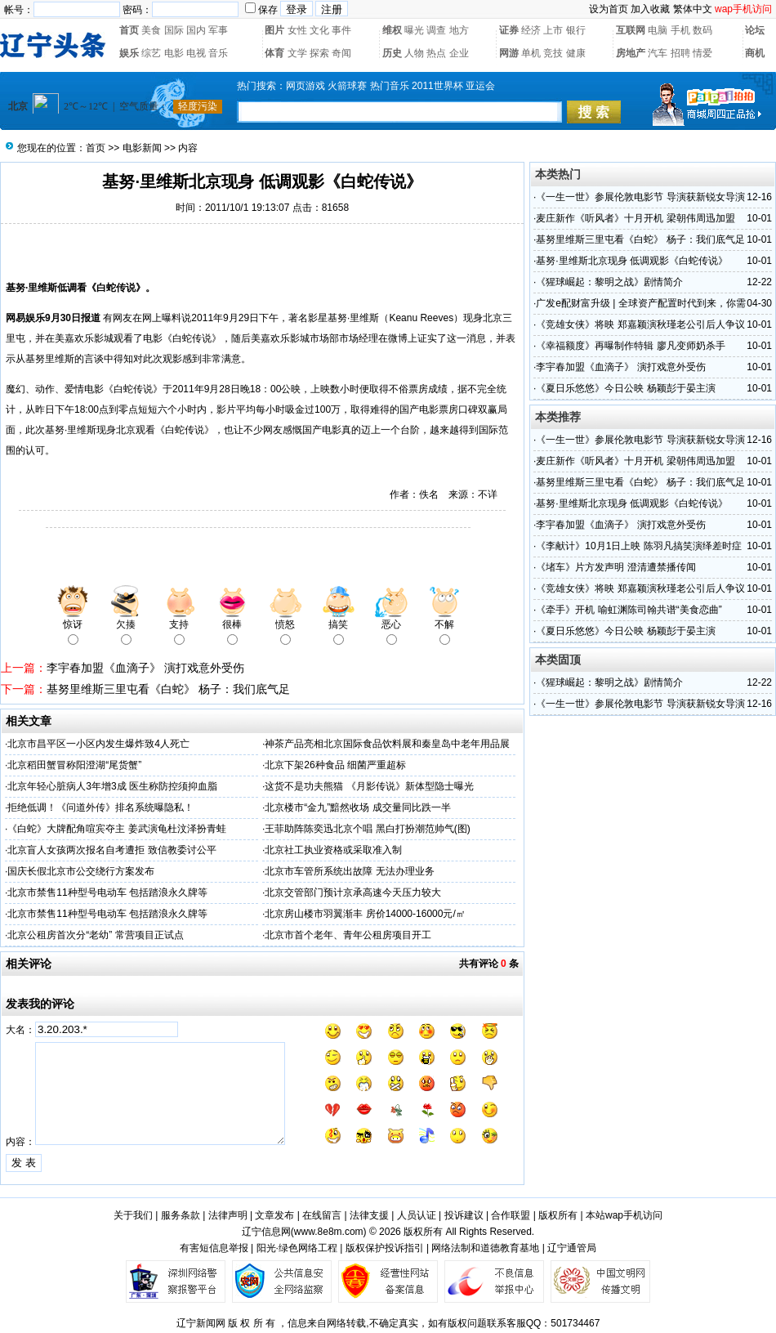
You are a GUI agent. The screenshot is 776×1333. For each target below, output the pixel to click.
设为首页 (608, 9)
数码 (702, 30)
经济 (531, 30)
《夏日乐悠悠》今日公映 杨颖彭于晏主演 (625, 388)
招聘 (680, 53)
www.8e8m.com (328, 1231)
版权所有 (558, 1215)
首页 (129, 30)
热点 (436, 53)
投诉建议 (464, 1215)
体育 (274, 53)
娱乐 (129, 53)
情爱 (702, 53)
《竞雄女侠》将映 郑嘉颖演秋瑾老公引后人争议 (640, 324)
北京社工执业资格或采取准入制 (333, 850)
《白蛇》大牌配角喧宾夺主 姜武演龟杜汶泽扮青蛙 (116, 828)
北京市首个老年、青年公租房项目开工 (348, 935)
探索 (319, 53)
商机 (755, 53)
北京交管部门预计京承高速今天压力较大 (353, 892)
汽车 (657, 53)
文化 (319, 30)
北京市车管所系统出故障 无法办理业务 (349, 871)
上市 (553, 30)
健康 (576, 53)
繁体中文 (692, 9)
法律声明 (228, 1215)
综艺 (151, 53)
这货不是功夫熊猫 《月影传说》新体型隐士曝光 (369, 786)
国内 (196, 30)
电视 (196, 53)
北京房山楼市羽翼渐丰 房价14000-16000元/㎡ (365, 913)
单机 (531, 53)
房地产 (630, 53)
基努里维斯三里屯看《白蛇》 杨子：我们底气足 (168, 689)
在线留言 (321, 1215)
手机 (680, 30)
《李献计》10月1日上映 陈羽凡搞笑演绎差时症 (638, 546)
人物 (414, 53)
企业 (459, 53)
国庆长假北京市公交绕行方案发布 (80, 871)
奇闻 (341, 53)
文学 (297, 53)
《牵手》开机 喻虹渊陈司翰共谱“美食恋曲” (628, 609)
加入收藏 (650, 9)
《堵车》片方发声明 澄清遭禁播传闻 (615, 567)
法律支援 (369, 1215)
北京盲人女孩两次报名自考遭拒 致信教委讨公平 (111, 850)
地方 (459, 30)
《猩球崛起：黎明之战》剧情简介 (609, 282)
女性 (297, 30)
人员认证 (416, 1215)
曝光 (414, 30)
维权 (392, 30)
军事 (218, 30)
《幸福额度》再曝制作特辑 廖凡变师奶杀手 (630, 345)
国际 (174, 30)
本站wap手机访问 (624, 1215)
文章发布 (274, 1215)
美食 (151, 30)
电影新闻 (142, 148)
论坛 (755, 30)
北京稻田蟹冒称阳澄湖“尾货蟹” (74, 765)
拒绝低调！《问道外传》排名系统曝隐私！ (100, 807)
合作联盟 (510, 1215)
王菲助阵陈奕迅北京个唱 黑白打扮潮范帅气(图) (367, 828)
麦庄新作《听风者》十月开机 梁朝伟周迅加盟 (635, 218)
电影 (174, 53)
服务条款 (180, 1215)
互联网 (630, 30)
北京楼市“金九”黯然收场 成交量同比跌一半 (357, 807)
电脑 (657, 30)
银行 (576, 30)
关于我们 (133, 1215)
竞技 (553, 53)
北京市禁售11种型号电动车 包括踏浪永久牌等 (107, 892)
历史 (392, 53)
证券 (509, 30)
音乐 (218, 53)
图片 (274, 30)
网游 (509, 53)
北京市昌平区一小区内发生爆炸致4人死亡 (98, 743)
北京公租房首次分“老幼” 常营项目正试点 (95, 935)
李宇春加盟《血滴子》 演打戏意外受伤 (145, 667)
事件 (341, 30)
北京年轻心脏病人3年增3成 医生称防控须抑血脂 (112, 786)
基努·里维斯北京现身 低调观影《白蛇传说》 (632, 260)
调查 (436, 30)
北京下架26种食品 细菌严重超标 (335, 765)
